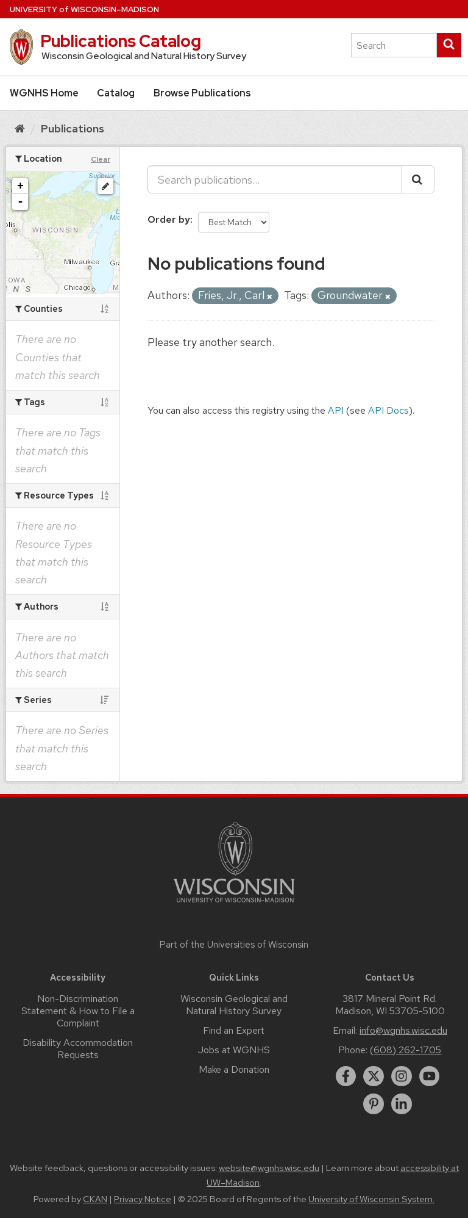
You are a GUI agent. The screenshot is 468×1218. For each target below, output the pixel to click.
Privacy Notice (142, 1199)
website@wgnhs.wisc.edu (269, 1168)
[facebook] (346, 1076)
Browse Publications (202, 93)
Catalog (116, 93)
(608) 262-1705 (405, 1049)
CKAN (95, 1199)
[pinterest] (373, 1104)
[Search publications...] (274, 179)
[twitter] (373, 1076)
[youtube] (429, 1076)
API (336, 410)
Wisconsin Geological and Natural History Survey (234, 1004)
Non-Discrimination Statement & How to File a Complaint (78, 1010)
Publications (72, 128)
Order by (168, 219)
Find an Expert (233, 1030)
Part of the (234, 945)
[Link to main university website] (234, 904)
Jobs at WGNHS (234, 1049)
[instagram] (401, 1076)
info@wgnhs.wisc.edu (403, 1030)
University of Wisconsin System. (371, 1199)
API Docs (388, 410)
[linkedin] (401, 1104)
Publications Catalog (120, 41)
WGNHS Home (44, 93)
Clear (100, 159)
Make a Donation (234, 1069)
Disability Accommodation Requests (78, 1048)
